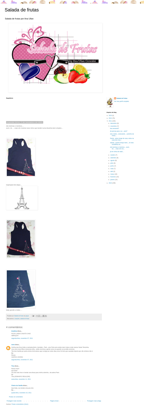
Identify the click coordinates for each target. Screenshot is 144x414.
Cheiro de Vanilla (17, 385)
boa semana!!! (114, 128)
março (112, 174)
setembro (113, 158)
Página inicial (54, 401)
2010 (110, 183)
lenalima (14, 331)
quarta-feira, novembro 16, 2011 (21, 393)
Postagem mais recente (14, 401)
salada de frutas (24, 318)
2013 (110, 115)
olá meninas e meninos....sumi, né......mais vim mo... (119, 148)
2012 (110, 118)
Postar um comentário (16, 397)
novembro (113, 126)
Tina (12, 366)
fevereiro (113, 177)
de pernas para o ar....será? (118, 131)
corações (17, 318)
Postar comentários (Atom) (20, 404)
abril (111, 171)
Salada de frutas (22, 9)
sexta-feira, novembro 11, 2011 (21, 379)
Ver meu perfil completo (121, 101)
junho (112, 166)
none (13, 344)
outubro (113, 155)
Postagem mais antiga (94, 401)
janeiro (112, 179)
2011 (110, 121)
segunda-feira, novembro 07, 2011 (22, 338)
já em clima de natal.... (117, 151)
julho (112, 163)
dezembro (113, 123)
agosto (112, 160)
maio (112, 168)
